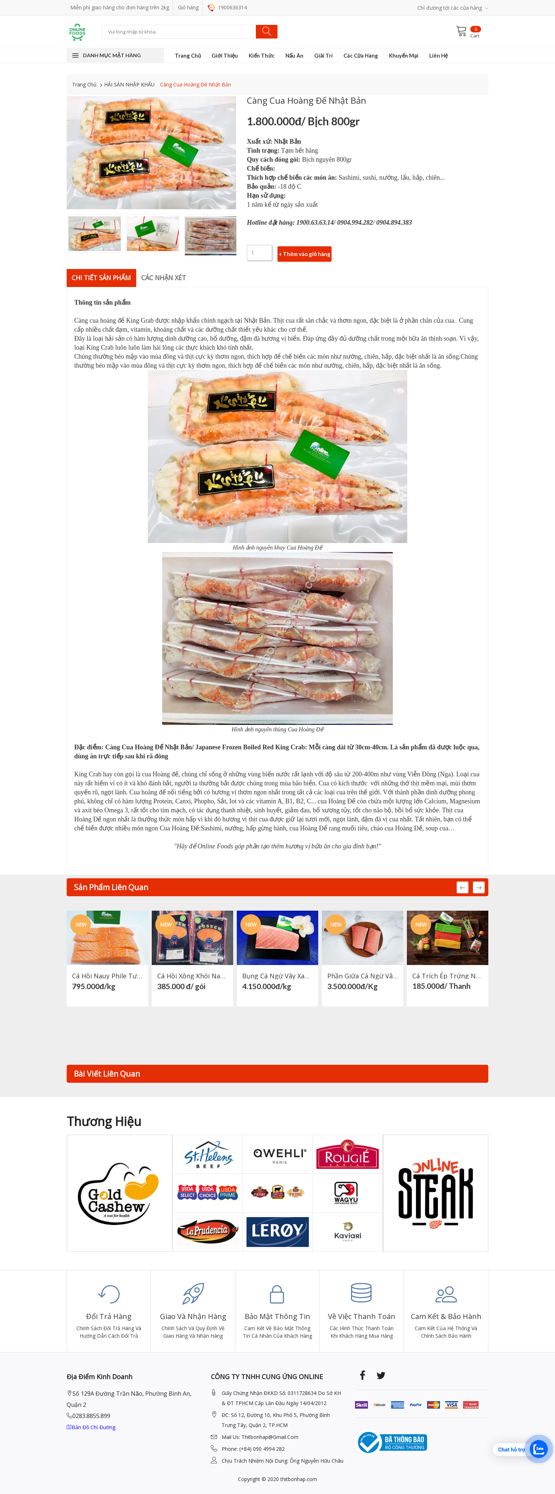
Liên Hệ (438, 55)
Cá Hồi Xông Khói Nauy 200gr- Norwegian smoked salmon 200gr (192, 975)
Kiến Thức (261, 55)
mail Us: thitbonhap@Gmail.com (260, 1436)
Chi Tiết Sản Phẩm (102, 277)
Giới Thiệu (225, 55)
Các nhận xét (167, 277)
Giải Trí (323, 55)
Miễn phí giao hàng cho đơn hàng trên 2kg (119, 7)
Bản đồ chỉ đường (91, 1426)
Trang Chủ (188, 55)
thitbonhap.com (298, 1478)
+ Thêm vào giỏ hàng (304, 253)
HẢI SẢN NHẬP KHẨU (129, 84)
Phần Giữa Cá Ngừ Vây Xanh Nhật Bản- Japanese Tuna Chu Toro (362, 975)
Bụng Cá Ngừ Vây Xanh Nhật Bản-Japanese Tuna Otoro (277, 975)
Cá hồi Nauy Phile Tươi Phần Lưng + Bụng (107, 975)
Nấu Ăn (294, 55)
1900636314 (227, 7)
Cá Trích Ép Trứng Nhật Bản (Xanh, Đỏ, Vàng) (447, 975)
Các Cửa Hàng (360, 55)
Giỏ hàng (188, 7)
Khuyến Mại (403, 55)
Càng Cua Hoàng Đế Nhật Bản (195, 84)
